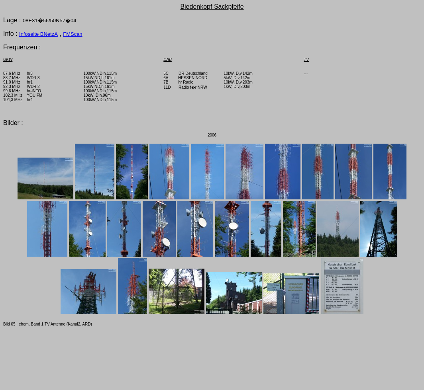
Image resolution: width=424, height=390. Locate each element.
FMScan (72, 34)
